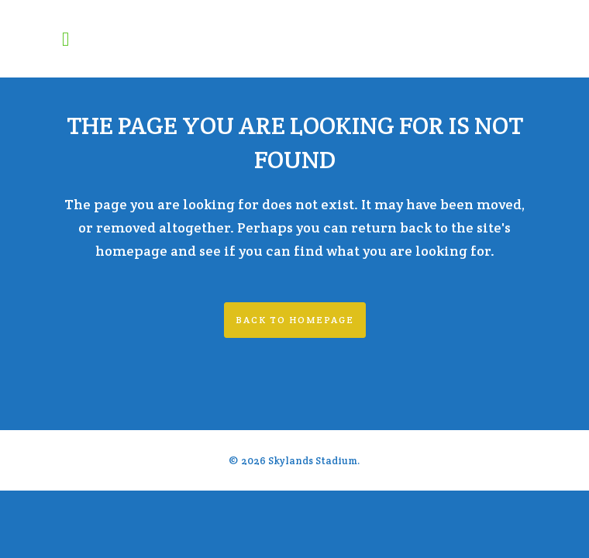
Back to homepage (295, 320)
